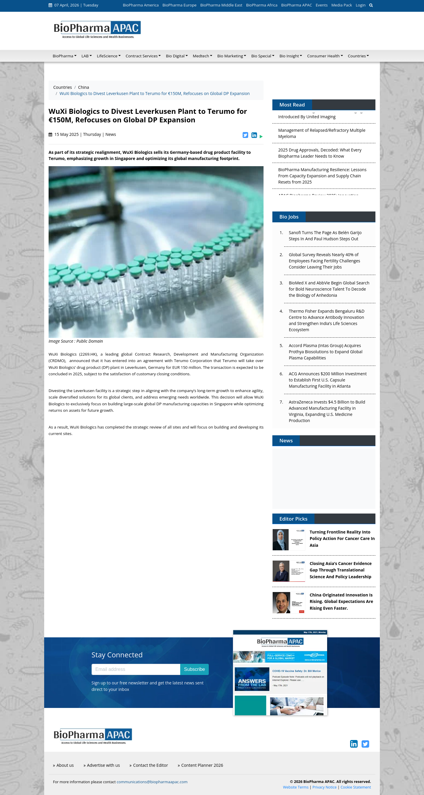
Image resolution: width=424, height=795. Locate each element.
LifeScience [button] (107, 56)
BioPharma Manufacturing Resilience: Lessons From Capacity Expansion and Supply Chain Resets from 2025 (322, 177)
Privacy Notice (324, 787)
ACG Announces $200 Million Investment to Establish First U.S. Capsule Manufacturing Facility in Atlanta (328, 380)
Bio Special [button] (261, 56)
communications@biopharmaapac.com (152, 781)
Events (321, 5)
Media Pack (341, 5)
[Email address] (136, 669)
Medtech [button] (201, 56)
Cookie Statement (356, 787)
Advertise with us (102, 765)
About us (63, 765)
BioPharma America (141, 5)
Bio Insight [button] (289, 56)
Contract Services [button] (142, 56)
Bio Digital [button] (175, 56)
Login (360, 5)
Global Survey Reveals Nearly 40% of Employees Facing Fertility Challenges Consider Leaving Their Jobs (324, 261)
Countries (62, 87)
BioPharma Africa (262, 5)
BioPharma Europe (180, 5)
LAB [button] (85, 56)
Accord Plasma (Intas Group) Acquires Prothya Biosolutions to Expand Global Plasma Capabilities (325, 352)
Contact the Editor (149, 765)
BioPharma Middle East (221, 5)
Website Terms (296, 787)
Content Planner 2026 (200, 765)
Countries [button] (357, 56)
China (83, 87)
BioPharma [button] (63, 56)
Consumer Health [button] (323, 56)
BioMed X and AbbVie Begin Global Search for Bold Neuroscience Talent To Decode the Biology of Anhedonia (329, 289)
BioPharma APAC (296, 5)
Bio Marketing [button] (230, 56)
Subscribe (194, 669)
